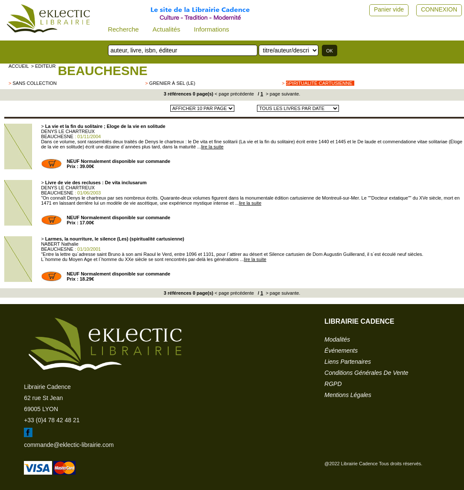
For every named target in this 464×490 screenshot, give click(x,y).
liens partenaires (347, 361)
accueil (19, 66)
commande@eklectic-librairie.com (69, 444)
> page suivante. (282, 93)
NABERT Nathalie (60, 243)
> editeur (43, 66)
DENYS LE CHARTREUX (68, 131)
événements (341, 350)
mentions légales (347, 394)
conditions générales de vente (366, 372)
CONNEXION (439, 9)
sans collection (34, 83)
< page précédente (234, 93)
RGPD (332, 383)
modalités (337, 339)
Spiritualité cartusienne (319, 83)
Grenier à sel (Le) (172, 83)
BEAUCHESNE (102, 71)
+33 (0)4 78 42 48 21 (51, 420)
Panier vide (389, 9)
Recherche (123, 29)
